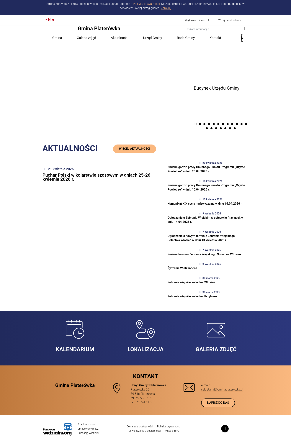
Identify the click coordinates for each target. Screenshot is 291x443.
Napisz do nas (218, 402)
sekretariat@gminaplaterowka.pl (222, 389)
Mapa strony (172, 430)
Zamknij (166, 8)
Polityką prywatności (146, 4)
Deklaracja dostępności (140, 426)
